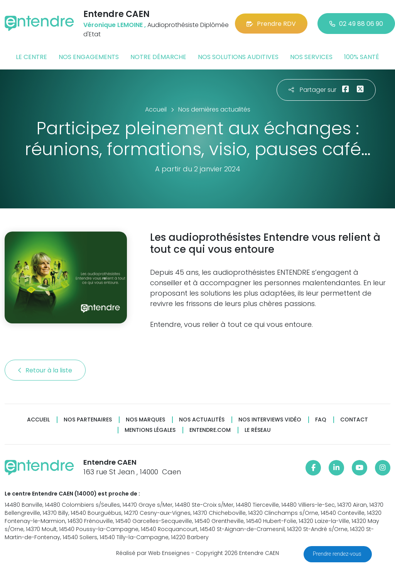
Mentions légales (150, 430)
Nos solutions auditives (238, 56)
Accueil (38, 419)
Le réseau (258, 430)
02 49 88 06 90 (356, 23)
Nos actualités (202, 419)
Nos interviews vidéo (269, 419)
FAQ (320, 419)
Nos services (311, 56)
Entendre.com (210, 430)
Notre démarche (158, 56)
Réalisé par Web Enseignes (153, 553)
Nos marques (145, 419)
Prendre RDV (271, 23)
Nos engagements (89, 56)
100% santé (361, 56)
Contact (354, 419)
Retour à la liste (45, 370)
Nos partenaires (88, 419)
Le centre (31, 56)
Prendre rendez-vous (338, 554)
